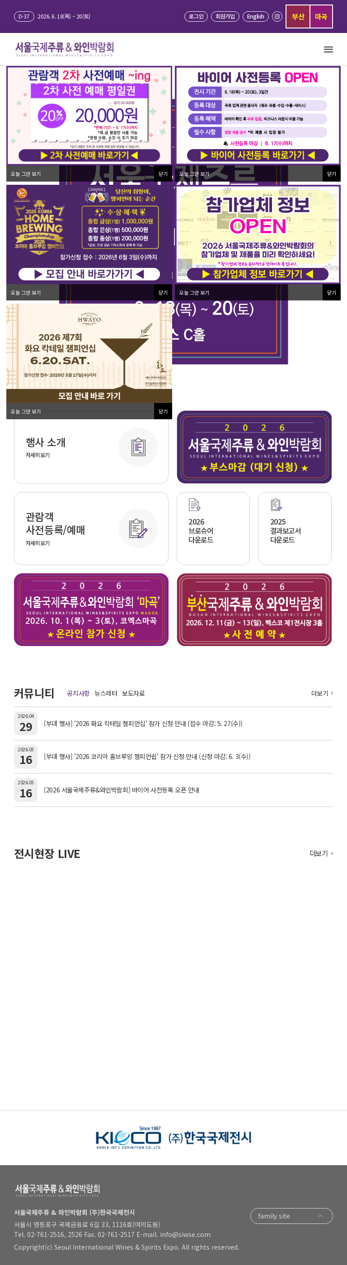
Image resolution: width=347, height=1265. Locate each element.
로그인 (196, 16)
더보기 (319, 693)
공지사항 (78, 693)
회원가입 (225, 16)
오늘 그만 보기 (26, 173)
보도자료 (133, 693)
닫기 (163, 173)
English (255, 16)
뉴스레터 (105, 693)
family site (291, 1216)
